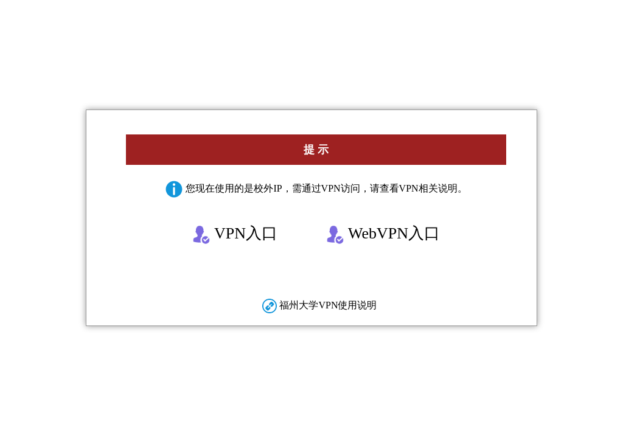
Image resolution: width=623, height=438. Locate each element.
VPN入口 (234, 234)
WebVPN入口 (383, 234)
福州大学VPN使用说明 (319, 305)
